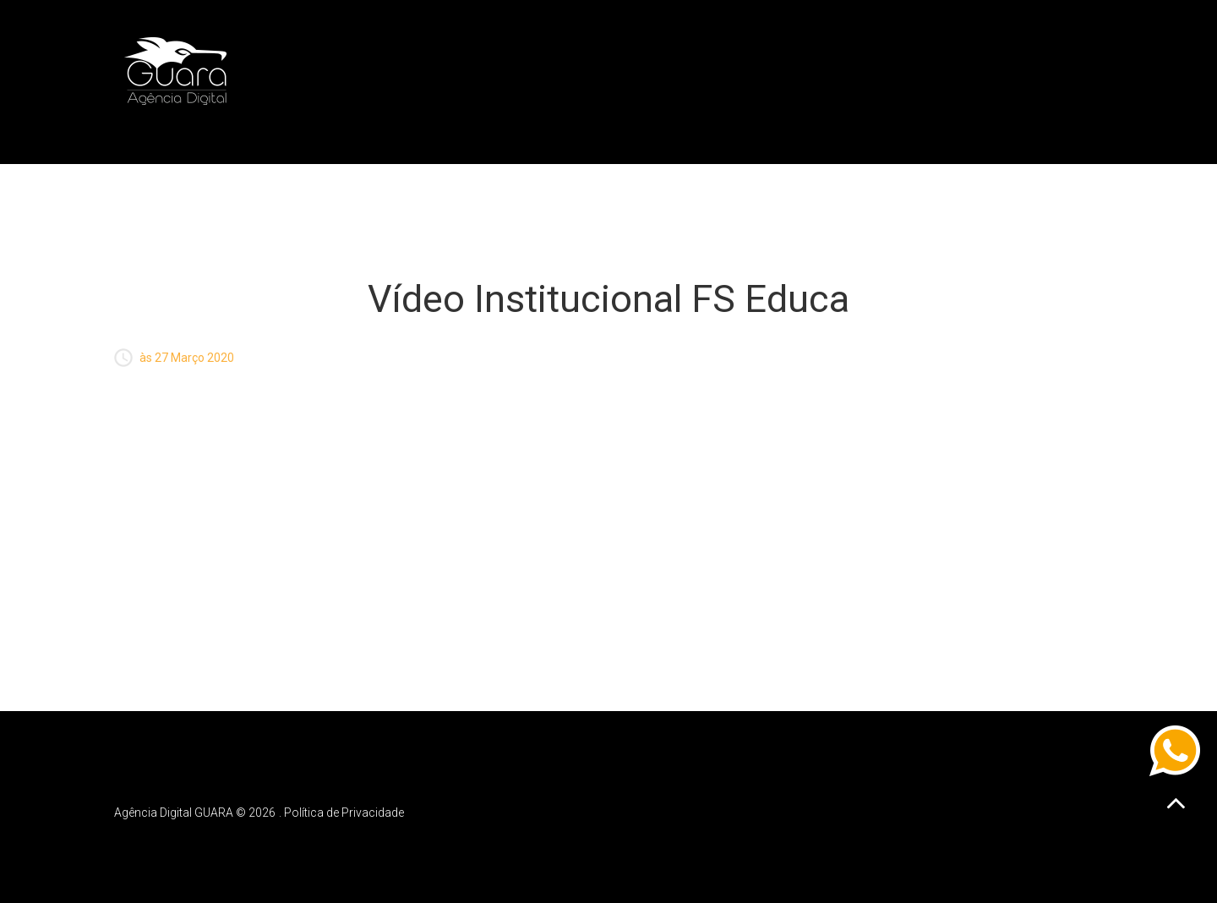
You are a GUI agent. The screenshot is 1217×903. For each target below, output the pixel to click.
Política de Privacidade (344, 812)
